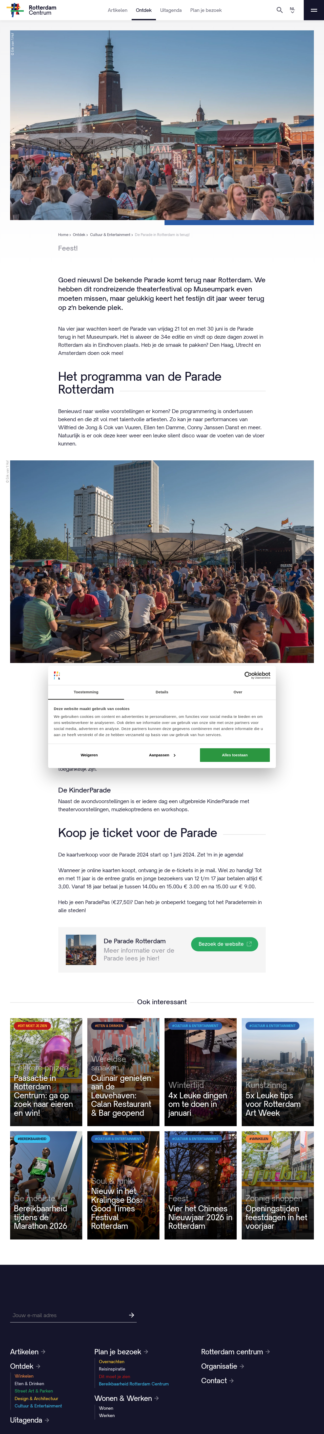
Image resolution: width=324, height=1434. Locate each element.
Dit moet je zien (114, 1376)
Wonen (106, 1408)
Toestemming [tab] (86, 692)
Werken (107, 1415)
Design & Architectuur (36, 1398)
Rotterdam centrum (235, 1352)
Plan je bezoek (206, 10)
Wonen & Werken (126, 1398)
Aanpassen (162, 755)
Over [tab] (238, 692)
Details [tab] (162, 692)
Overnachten (111, 1361)
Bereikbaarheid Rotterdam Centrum (134, 1383)
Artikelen (117, 10)
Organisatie (222, 1366)
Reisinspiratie (112, 1369)
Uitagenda (171, 10)
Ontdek (144, 10)
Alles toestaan (235, 755)
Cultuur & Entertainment (38, 1405)
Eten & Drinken (29, 1383)
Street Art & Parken (34, 1391)
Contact (217, 1381)
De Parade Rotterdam (135, 941)
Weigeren (89, 755)
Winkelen (24, 1376)
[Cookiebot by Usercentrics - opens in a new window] (248, 675)
